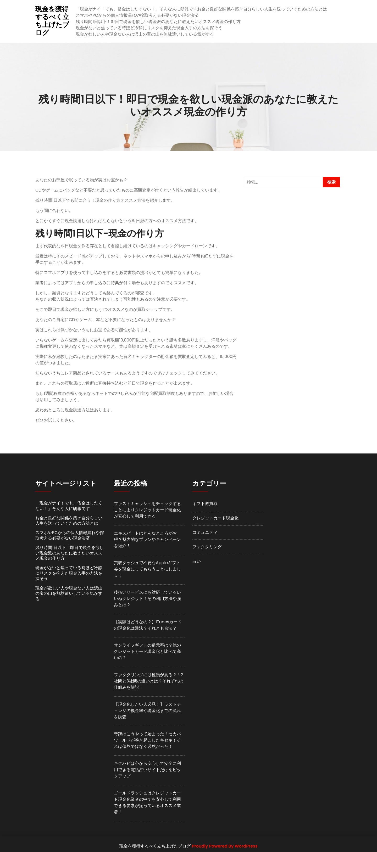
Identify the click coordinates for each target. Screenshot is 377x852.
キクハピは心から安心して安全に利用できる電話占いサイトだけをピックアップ (147, 769)
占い (196, 561)
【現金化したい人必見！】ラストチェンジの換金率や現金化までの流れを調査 (147, 710)
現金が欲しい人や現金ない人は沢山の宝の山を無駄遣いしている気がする (145, 34)
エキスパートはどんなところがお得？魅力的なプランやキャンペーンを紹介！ (147, 539)
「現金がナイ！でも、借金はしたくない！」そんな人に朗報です (136, 9)
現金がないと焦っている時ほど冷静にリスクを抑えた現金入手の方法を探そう (149, 28)
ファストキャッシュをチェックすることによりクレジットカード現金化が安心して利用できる (147, 510)
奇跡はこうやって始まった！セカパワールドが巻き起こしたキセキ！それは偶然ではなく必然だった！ (147, 740)
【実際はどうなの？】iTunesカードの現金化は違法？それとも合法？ (148, 625)
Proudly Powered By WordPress (225, 846)
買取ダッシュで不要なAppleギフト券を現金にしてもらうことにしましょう (147, 569)
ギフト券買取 (205, 504)
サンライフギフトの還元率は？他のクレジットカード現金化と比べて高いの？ (147, 651)
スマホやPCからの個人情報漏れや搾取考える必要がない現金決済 (137, 15)
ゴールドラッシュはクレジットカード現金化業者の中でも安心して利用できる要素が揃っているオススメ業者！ (147, 802)
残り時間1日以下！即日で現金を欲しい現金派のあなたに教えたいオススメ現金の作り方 (158, 22)
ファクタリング (207, 547)
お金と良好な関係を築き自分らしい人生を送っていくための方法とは (262, 9)
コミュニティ (205, 532)
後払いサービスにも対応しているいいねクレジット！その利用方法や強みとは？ (147, 598)
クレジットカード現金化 (215, 518)
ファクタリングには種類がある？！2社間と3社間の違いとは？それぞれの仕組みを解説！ (148, 681)
